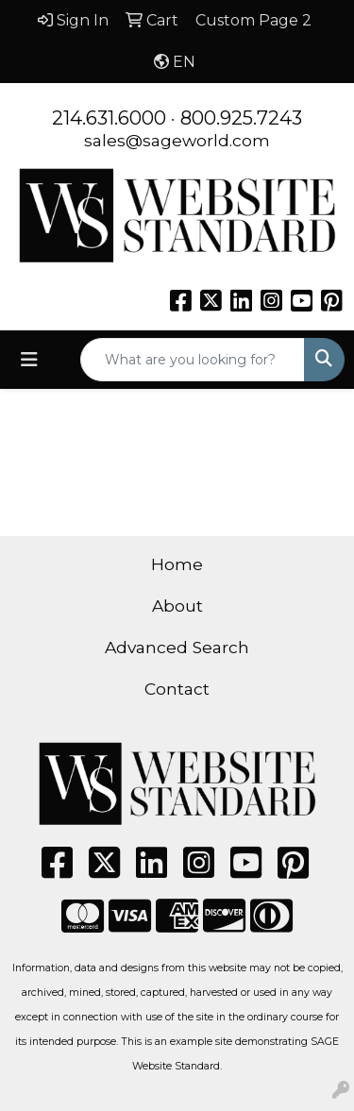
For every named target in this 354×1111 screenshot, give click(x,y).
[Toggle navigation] (29, 359)
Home (177, 564)
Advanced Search (177, 647)
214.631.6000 (109, 118)
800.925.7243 (241, 118)
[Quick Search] (192, 359)
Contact (177, 689)
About (177, 605)
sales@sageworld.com (177, 140)
